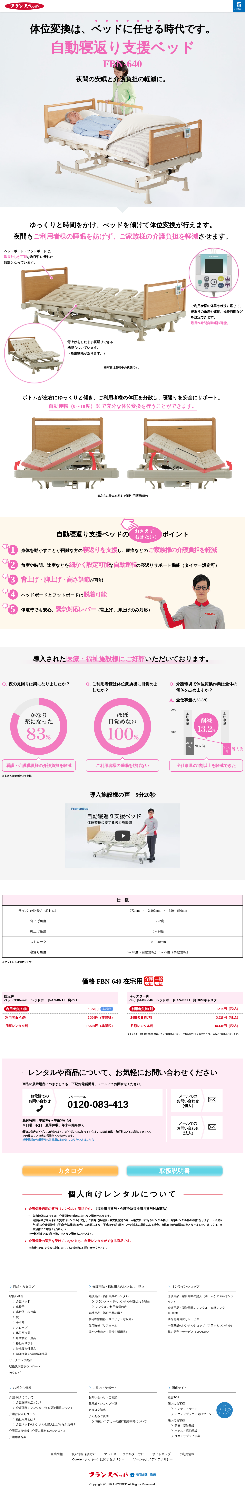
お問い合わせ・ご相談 (103, 1397)
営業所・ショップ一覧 (103, 1403)
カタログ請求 (97, 1409)
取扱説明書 (174, 1170)
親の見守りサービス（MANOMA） (190, 1331)
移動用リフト (24, 1343)
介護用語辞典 (17, 1437)
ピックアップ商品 (20, 1360)
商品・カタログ (24, 1286)
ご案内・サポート (104, 1387)
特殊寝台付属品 (26, 1348)
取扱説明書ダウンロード (25, 1366)
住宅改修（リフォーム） (104, 1325)
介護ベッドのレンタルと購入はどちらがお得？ (46, 1424)
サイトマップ (161, 1454)
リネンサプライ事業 (187, 1436)
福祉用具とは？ (26, 1419)
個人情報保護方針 (83, 1454)
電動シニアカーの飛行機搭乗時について (121, 1421)
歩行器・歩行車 (26, 1311)
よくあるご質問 (99, 1416)
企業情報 (57, 1454)
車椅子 (20, 1306)
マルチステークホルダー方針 (124, 1454)
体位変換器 (23, 1332)
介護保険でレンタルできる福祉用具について (44, 1407)
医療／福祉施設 (185, 1425)
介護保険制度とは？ (29, 1402)
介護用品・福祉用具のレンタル (109, 1296)
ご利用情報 (186, 1454)
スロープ (21, 1327)
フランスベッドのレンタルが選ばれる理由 (122, 1301)
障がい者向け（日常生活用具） (109, 1331)
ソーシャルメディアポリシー (153, 1459)
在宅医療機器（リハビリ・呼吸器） (111, 1319)
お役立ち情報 (22, 1387)
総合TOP (173, 1397)
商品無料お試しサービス (183, 1319)
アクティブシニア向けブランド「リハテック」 (205, 1414)
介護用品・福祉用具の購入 (106, 1312)
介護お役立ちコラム (22, 1414)
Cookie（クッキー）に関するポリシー (98, 1459)
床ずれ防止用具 (26, 1338)
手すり (20, 1322)
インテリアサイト (186, 1408)
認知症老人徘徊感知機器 (31, 1354)
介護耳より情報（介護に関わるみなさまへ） (37, 1430)
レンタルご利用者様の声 (111, 1306)
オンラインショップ (185, 1286)
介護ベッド (23, 1301)
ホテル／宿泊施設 (186, 1430)
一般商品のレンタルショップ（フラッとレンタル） (201, 1325)
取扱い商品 (16, 1296)
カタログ (70, 1170)
